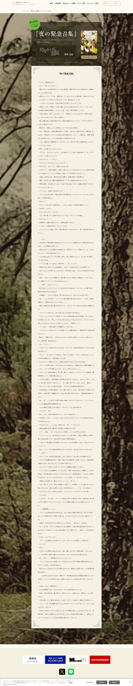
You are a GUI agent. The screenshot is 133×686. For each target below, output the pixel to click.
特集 (96, 3)
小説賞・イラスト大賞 (78, 3)
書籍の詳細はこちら (88, 57)
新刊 (51, 3)
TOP (24, 11)
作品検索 (58, 3)
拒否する (102, 683)
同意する (114, 683)
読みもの (66, 3)
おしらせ (90, 3)
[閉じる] (130, 683)
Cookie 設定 (89, 683)
